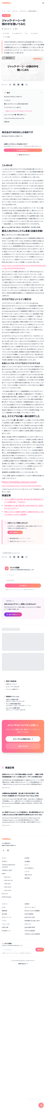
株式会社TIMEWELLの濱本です (13, 97)
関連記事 (6, 122)
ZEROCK (4, 861)
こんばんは (7, 100)
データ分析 (6, 37)
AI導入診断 (5, 927)
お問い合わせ (23, 746)
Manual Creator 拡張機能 (32, 911)
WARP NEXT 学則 (30, 917)
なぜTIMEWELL (29, 868)
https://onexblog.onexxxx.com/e (14, 118)
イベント (4, 921)
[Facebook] (8, 850)
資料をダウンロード (23, 155)
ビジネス (6, 33)
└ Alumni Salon (7, 890)
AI (26, 33)
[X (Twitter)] (3, 850)
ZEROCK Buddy (6, 897)
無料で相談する (15, 532)
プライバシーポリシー (30, 907)
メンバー (27, 865)
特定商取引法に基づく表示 (32, 921)
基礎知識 (4, 911)
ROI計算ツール (6, 931)
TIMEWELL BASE (7, 870)
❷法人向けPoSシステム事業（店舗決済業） (16, 104)
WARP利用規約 (29, 914)
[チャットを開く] (41, 1105)
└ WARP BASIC (7, 883)
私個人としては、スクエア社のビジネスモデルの (19, 111)
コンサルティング (17, 33)
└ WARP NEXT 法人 (8, 880)
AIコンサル (14, 11)
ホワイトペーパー (7, 917)
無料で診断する (13, 614)
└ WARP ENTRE (7, 887)
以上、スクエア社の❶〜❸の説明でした (15, 115)
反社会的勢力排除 (30, 927)
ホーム (3, 11)
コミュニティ (34, 33)
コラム (8, 11)
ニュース (27, 871)
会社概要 (27, 861)
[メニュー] (43, 3)
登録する (23, 586)
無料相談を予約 (23, 150)
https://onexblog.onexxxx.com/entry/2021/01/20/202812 (21, 486)
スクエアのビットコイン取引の (12, 107)
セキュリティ (28, 924)
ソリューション (6, 924)
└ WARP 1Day (6, 877)
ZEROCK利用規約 (30, 931)
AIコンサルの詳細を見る (23, 739)
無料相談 (27, 878)
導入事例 (4, 914)
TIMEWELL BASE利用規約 (32, 934)
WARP (4, 874)
